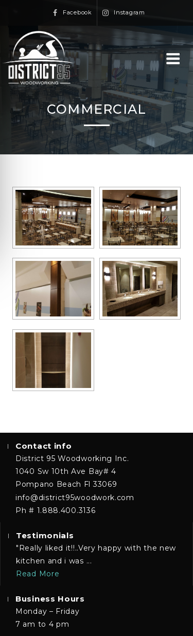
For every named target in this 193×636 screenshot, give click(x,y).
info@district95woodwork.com (74, 497)
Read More (37, 573)
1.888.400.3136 (66, 510)
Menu (173, 59)
